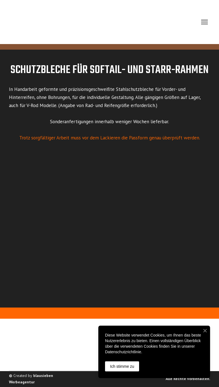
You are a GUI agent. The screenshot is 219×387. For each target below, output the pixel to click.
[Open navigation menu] (204, 22)
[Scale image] (39, 174)
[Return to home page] (58, 22)
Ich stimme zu (122, 366)
